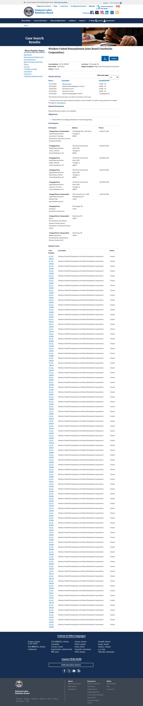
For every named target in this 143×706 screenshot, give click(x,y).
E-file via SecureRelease (95, 695)
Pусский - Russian (104, 641)
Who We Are (28, 55)
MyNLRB (92, 6)
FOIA (49, 699)
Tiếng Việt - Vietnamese (106, 652)
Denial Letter (66, 84)
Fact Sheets (91, 686)
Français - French (57, 647)
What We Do (72, 686)
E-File (105, 58)
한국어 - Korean (80, 644)
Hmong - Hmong (80, 641)
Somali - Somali (103, 644)
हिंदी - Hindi (55, 652)
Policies (26, 699)
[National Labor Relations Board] (29, 11)
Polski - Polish (80, 647)
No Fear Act (20, 701)
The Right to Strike (30, 69)
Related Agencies (93, 692)
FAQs (55, 6)
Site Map (19, 699)
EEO (27, 701)
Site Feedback (111, 684)
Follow (114, 58)
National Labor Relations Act (34, 57)
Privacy (55, 699)
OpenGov (34, 699)
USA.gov (42, 699)
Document (65, 80)
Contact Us (64, 6)
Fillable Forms (92, 689)
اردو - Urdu (101, 649)
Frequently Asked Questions (33, 76)
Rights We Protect (74, 684)
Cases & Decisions (30, 59)
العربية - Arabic (33, 643)
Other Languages (116, 2)
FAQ (108, 686)
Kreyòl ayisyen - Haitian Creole (61, 649)
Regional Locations (44, 6)
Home (26, 25)
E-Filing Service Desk (78, 6)
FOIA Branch (61, 103)
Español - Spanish (34, 641)
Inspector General (93, 684)
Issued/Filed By (104, 80)
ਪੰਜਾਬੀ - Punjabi (80, 652)
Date (51, 80)
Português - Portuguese (83, 649)
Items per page (102, 75)
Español (105, 3)
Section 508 (91, 698)
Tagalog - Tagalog (104, 647)
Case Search (28, 71)
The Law (26, 67)
